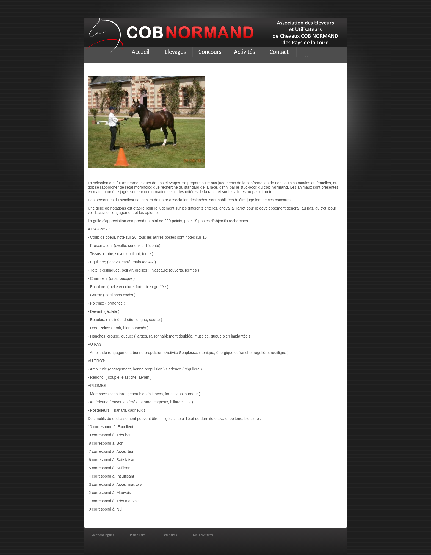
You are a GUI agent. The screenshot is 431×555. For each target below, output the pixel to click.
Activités (244, 51)
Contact (279, 51)
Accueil (141, 51)
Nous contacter (203, 535)
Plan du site (137, 535)
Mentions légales (102, 535)
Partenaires (169, 535)
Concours (209, 51)
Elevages (175, 51)
